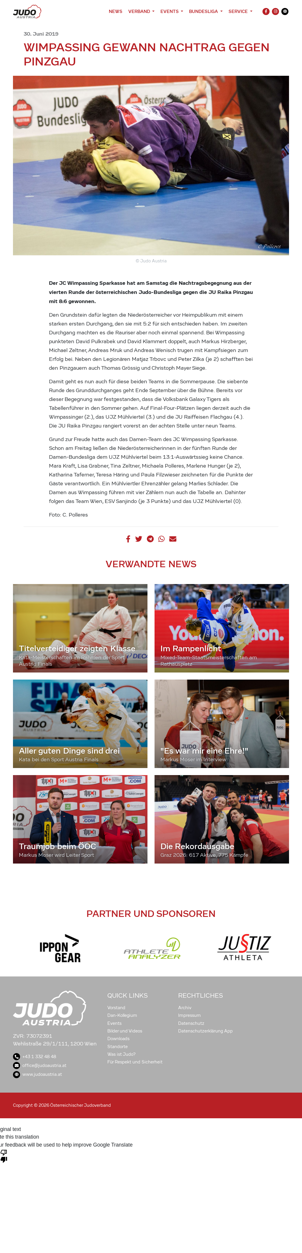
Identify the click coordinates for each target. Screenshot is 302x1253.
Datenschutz (191, 1023)
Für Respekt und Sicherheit (135, 1062)
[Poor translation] (3, 1156)
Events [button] (170, 11)
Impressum (189, 1015)
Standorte (117, 1046)
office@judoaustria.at (39, 1065)
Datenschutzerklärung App (205, 1031)
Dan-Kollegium (122, 1015)
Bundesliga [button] (204, 11)
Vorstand (116, 1007)
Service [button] (239, 11)
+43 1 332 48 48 (34, 1056)
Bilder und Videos (124, 1031)
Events (114, 1023)
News (115, 11)
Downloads (118, 1038)
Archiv (184, 1007)
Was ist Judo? (121, 1054)
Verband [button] (139, 11)
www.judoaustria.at (37, 1074)
